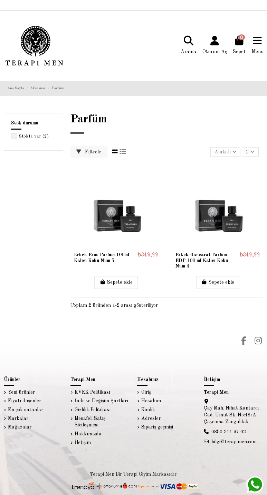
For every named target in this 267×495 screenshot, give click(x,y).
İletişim (83, 442)
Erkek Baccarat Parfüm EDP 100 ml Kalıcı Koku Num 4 (201, 260)
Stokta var (34, 136)
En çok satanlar (25, 409)
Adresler (151, 418)
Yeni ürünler (21, 392)
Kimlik (148, 409)
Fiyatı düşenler (24, 400)
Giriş (146, 392)
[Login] (214, 45)
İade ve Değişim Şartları (101, 400)
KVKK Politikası (92, 392)
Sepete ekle (116, 282)
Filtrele (88, 151)
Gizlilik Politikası (93, 409)
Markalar (18, 418)
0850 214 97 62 (228, 432)
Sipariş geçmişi (157, 427)
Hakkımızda (88, 434)
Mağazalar (19, 427)
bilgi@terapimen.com (234, 442)
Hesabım (151, 400)
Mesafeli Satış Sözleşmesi (90, 422)
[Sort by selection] (225, 152)
